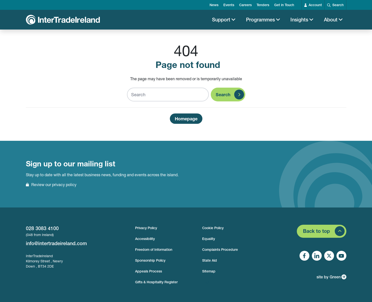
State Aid (209, 260)
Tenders (263, 5)
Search (223, 97)
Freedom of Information (153, 250)
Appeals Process (148, 271)
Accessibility (145, 239)
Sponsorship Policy (150, 260)
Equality (208, 239)
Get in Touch (284, 5)
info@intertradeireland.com (56, 243)
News (214, 5)
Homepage (186, 121)
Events (228, 5)
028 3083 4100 (42, 228)
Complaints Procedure (220, 250)
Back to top (316, 231)
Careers (245, 5)
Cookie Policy (213, 228)
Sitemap (208, 271)
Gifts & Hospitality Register (156, 282)
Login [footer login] (206, 282)
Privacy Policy (146, 228)
